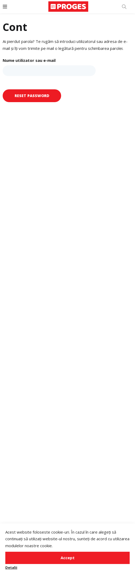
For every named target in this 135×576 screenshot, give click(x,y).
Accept (68, 557)
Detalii (11, 567)
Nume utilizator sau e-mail (29, 60)
